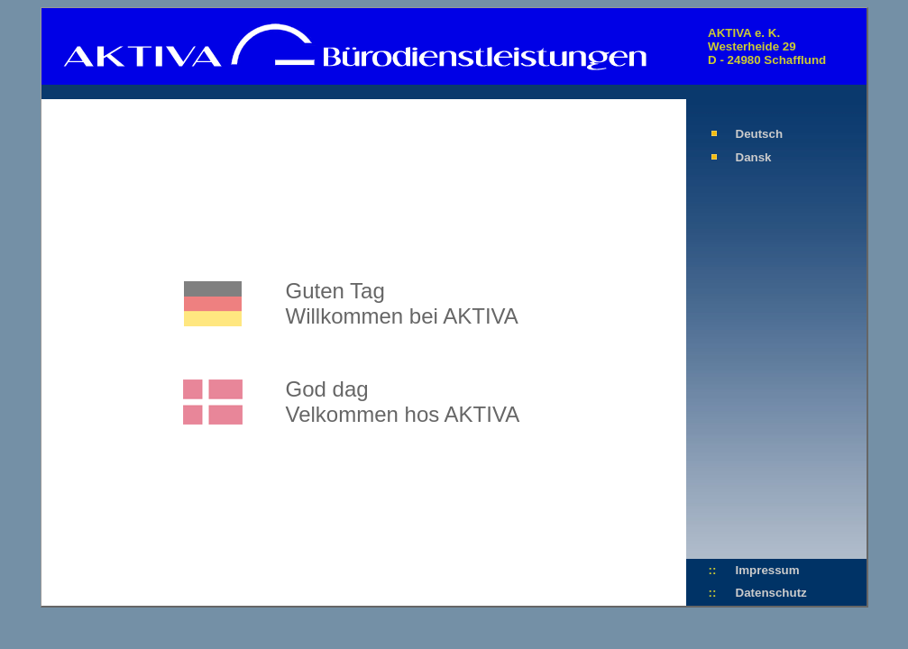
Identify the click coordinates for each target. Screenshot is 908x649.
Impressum (768, 570)
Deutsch (760, 134)
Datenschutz (771, 592)
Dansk (754, 157)
